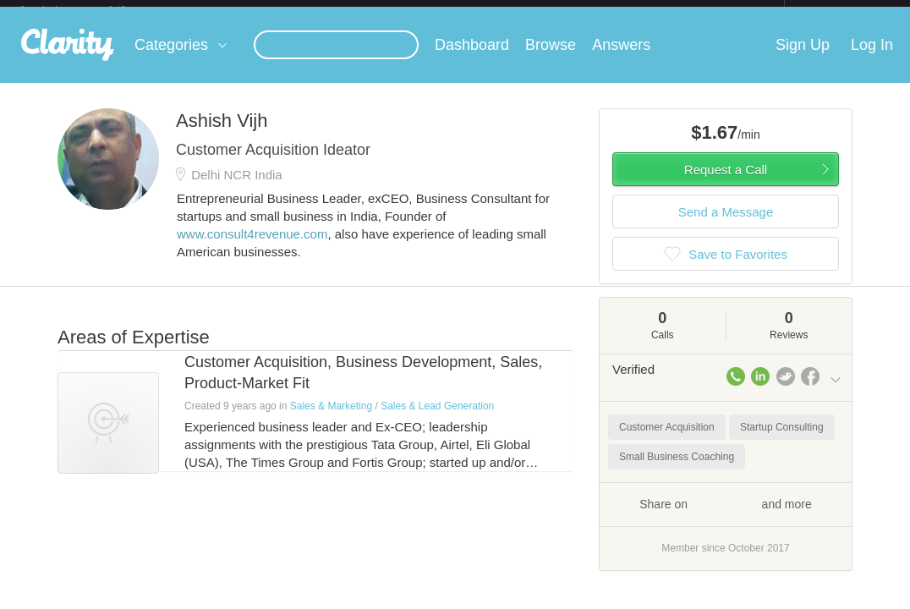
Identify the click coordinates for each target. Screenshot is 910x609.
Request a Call (725, 183)
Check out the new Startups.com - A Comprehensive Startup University (601, 11)
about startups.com (844, 11)
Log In (872, 58)
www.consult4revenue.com (252, 247)
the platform (90, 9)
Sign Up (803, 58)
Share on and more (725, 516)
